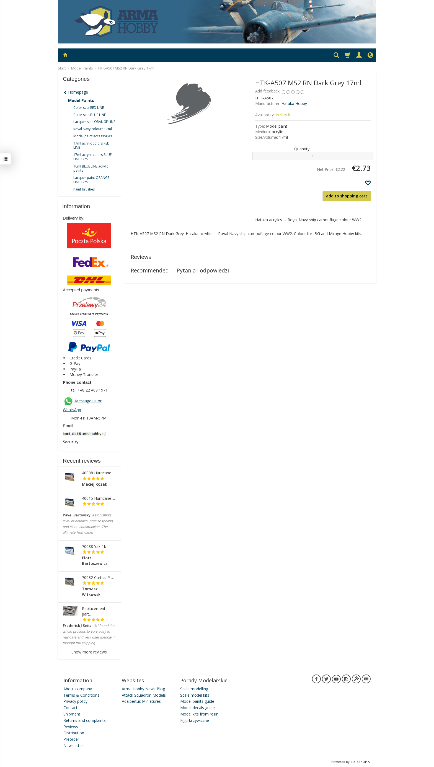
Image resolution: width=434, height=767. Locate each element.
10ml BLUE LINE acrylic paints (90, 168)
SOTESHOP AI (360, 761)
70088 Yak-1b (94, 546)
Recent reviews (82, 461)
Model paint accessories (92, 136)
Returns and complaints (84, 720)
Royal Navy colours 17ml (92, 129)
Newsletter (73, 745)
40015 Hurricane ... (98, 498)
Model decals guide (197, 707)
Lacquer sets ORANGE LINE (94, 121)
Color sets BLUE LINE (89, 114)
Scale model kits (194, 694)
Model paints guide (197, 701)
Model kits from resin (199, 714)
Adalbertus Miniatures (141, 701)
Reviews (141, 257)
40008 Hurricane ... (98, 472)
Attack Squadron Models (144, 694)
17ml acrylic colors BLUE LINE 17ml (92, 156)
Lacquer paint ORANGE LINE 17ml (91, 179)
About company (77, 688)
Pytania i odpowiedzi (203, 270)
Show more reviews (89, 652)
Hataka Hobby (294, 103)
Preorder (71, 739)
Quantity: (302, 148)
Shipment (71, 714)
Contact (70, 707)
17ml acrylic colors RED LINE (91, 145)
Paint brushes (84, 189)
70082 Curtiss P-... (98, 577)
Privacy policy (75, 701)
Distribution (73, 732)
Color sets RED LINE (88, 107)
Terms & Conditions (81, 694)
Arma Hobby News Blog (143, 688)
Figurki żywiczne (194, 720)
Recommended (150, 270)
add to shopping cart (346, 196)
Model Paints (81, 100)
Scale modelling (194, 688)
